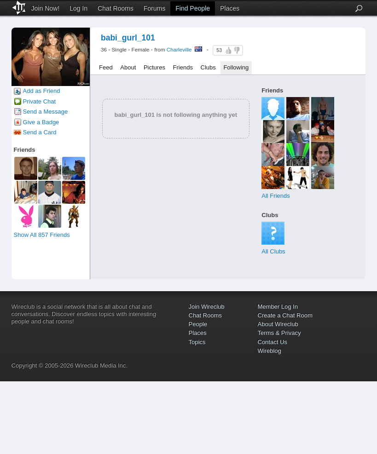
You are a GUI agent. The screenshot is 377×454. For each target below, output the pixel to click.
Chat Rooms (115, 8)
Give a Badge (41, 122)
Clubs (208, 67)
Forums (154, 8)
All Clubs (273, 251)
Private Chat (39, 101)
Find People (192, 8)
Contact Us (272, 342)
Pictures (154, 67)
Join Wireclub (207, 306)
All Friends (275, 195)
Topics (197, 342)
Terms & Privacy (279, 332)
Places (229, 8)
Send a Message (45, 111)
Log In (78, 8)
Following (236, 67)
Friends (183, 67)
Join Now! (45, 8)
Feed (106, 67)
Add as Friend (41, 90)
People (198, 324)
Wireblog (269, 350)
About (128, 67)
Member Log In (278, 306)
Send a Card (40, 132)
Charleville (179, 49)
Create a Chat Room (285, 315)
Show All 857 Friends (42, 234)
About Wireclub (278, 324)
